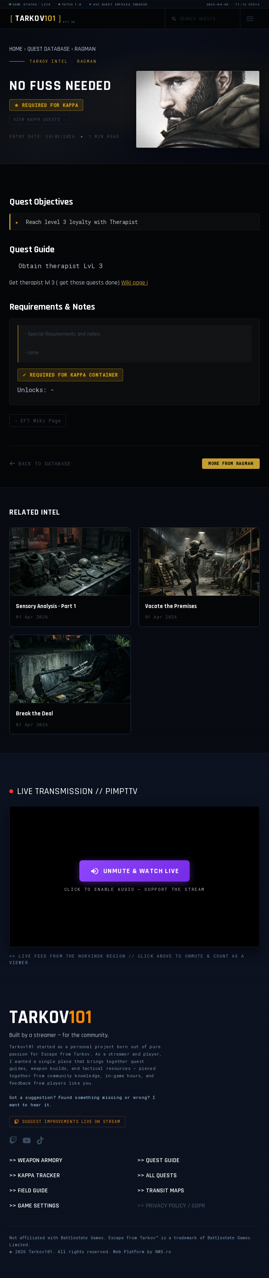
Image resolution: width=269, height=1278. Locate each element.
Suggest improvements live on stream (67, 1121)
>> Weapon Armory (35, 1160)
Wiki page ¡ (134, 283)
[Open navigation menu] (250, 18)
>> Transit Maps (160, 1191)
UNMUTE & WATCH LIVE (134, 870)
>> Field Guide (28, 1191)
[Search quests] (207, 19)
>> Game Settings (34, 1206)
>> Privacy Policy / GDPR (171, 1206)
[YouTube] (27, 1140)
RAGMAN (85, 49)
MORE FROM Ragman (231, 463)
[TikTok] (40, 1140)
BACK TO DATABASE (40, 463)
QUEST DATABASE (48, 49)
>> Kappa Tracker (34, 1175)
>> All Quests (157, 1175)
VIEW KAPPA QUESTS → (39, 119)
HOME (15, 49)
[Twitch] (13, 1140)
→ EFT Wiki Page (37, 420)
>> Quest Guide (158, 1160)
